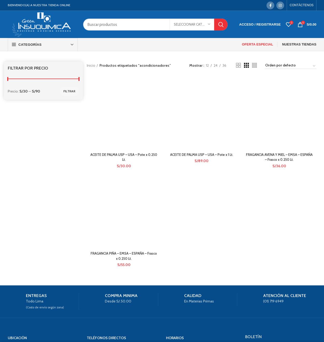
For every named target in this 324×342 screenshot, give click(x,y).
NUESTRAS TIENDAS (299, 44)
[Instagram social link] (280, 5)
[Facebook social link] (270, 5)
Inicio (91, 65)
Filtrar (69, 91)
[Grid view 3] (246, 65)
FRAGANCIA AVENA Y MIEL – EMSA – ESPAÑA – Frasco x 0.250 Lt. (280, 102)
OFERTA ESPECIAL (257, 44)
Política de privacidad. (264, 300)
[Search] (155, 25)
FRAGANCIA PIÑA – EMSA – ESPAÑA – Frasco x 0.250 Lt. (123, 140)
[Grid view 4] (254, 65)
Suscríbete (280, 313)
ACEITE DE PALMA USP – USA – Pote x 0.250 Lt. (123, 91)
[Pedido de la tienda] (290, 66)
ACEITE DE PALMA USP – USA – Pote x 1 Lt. (201, 91)
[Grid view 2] (238, 65)
